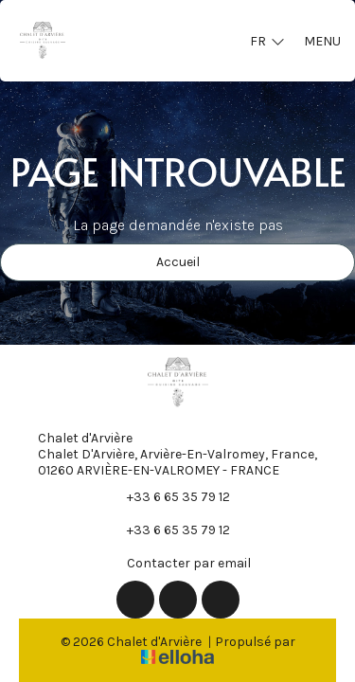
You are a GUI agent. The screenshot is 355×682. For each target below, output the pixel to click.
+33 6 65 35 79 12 (167, 496)
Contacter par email (178, 562)
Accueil (178, 262)
